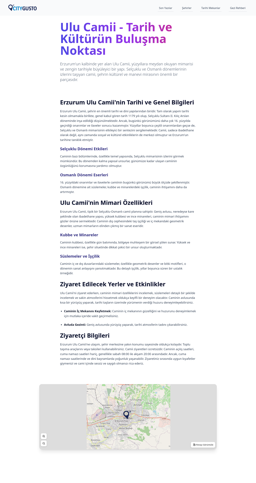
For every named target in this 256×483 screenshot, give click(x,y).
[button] (127, 415)
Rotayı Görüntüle (202, 444)
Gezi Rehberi (238, 8)
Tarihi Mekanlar (210, 8)
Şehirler (187, 8)
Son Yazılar (165, 8)
